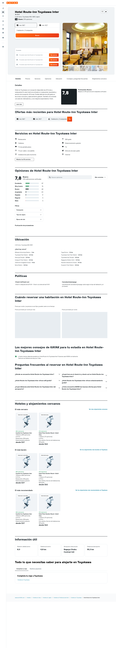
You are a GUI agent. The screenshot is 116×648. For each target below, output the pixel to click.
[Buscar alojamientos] (3, 12)
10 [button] (46, 46)
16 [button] (42, 51)
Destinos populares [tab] (35, 569)
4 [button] (50, 42)
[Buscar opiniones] (71, 177)
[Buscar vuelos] (3, 8)
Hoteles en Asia (37, 597)
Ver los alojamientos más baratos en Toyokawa (93, 449)
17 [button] (46, 51)
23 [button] (42, 55)
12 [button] (55, 46)
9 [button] (87, 46)
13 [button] (29, 51)
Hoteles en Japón (47, 597)
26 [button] (55, 55)
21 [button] (33, 55)
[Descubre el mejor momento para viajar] (3, 29)
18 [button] (50, 51)
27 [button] (29, 59)
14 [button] (33, 51)
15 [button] (37, 51)
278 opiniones (27, 19)
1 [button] (37, 42)
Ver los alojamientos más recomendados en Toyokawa (91, 490)
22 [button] (37, 55)
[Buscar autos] (3, 16)
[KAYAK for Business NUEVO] (3, 32)
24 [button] (46, 55)
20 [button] (29, 55)
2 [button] (87, 42)
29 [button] (37, 59)
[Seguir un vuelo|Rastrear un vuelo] (3, 25)
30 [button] (42, 59)
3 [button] (46, 42)
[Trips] (3, 38)
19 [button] (55, 51)
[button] (3, 3)
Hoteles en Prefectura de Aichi (61, 597)
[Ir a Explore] (3, 21)
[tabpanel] (61, 578)
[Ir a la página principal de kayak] (12, 3)
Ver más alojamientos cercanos (98, 409)
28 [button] (33, 59)
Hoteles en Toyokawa (23, 580)
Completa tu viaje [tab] (21, 569)
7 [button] (33, 46)
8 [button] (37, 46)
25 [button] (50, 55)
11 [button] (50, 46)
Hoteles (29, 597)
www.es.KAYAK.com (20, 597)
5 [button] (69, 46)
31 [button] (46, 59)
